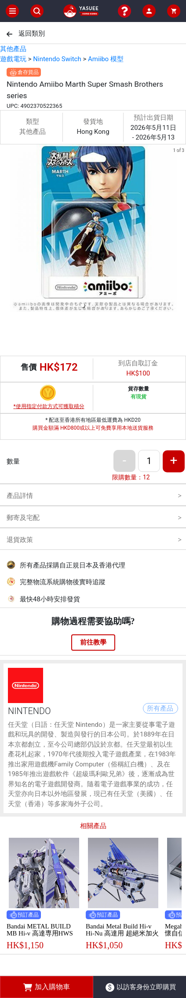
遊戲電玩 (13, 59)
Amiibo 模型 (106, 59)
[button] (82, 305)
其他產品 (13, 49)
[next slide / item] (180, 229)
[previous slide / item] (6, 229)
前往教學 (93, 642)
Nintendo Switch (57, 59)
